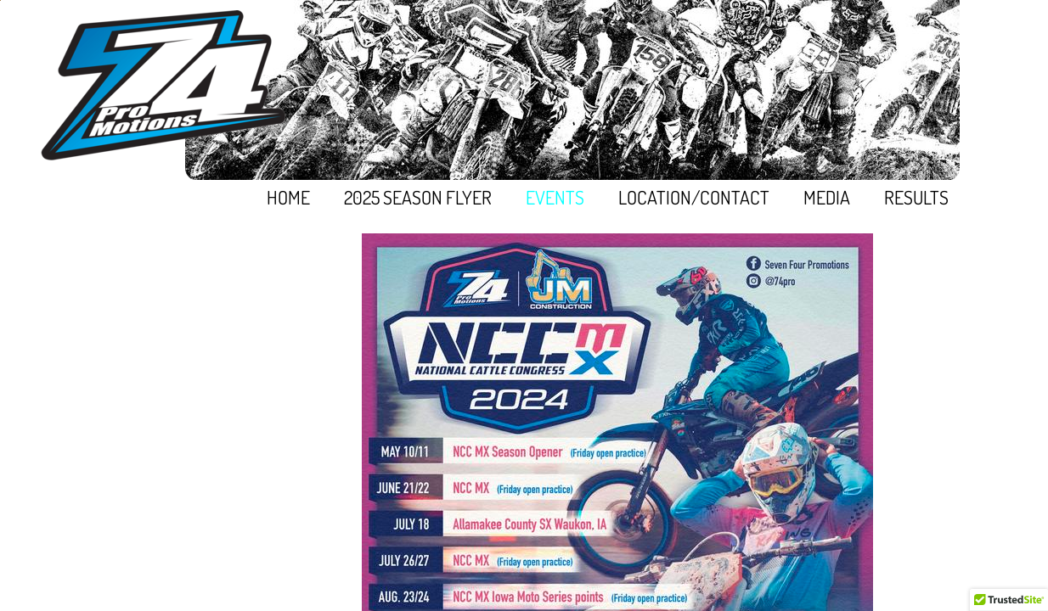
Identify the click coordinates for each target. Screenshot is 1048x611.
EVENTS (555, 197)
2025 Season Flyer (418, 197)
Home (288, 197)
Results (916, 197)
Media (826, 197)
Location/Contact (693, 197)
